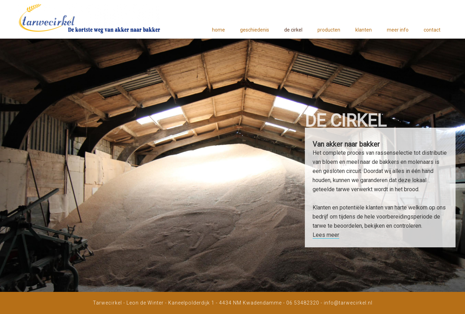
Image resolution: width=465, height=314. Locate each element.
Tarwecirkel (89, 21)
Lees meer (326, 235)
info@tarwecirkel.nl (348, 303)
